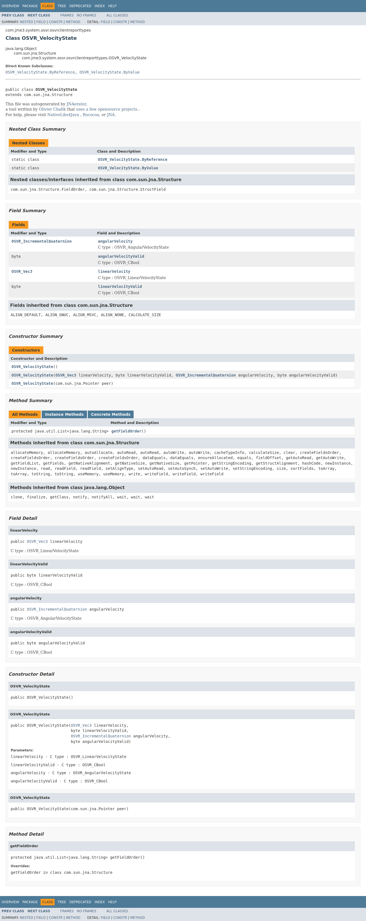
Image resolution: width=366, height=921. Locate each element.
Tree (62, 6)
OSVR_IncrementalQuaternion (42, 241)
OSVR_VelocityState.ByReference (40, 72)
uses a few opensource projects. (107, 109)
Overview (10, 6)
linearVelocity (114, 271)
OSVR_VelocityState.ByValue (110, 72)
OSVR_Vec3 (22, 271)
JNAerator (76, 104)
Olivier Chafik (52, 109)
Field (41, 22)
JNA (111, 115)
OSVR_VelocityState (32, 366)
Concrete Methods (111, 414)
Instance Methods (64, 414)
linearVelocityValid (120, 286)
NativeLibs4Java (63, 115)
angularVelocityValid (121, 256)
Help (112, 6)
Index (100, 6)
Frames (67, 15)
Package (30, 6)
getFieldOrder (126, 431)
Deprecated (80, 6)
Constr (56, 22)
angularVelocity (115, 241)
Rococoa (91, 115)
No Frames (86, 15)
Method (73, 22)
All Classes (117, 15)
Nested (26, 22)
